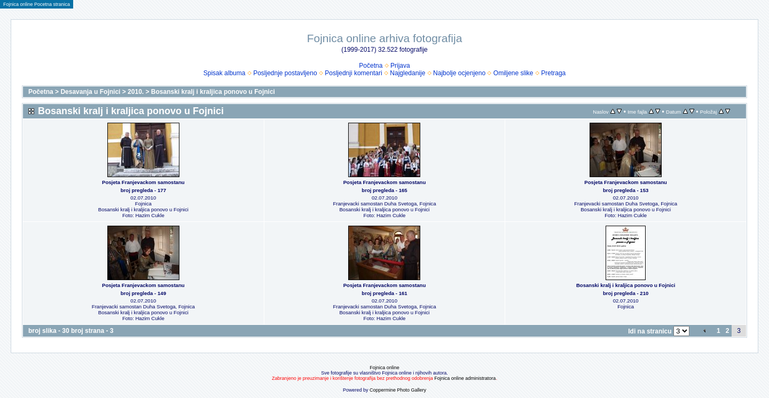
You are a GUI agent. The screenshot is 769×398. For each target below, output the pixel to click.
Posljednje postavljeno (285, 73)
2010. (136, 91)
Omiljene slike (513, 73)
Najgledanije (407, 73)
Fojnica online (384, 367)
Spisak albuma (224, 73)
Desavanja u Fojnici (90, 91)
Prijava (400, 65)
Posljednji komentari (353, 73)
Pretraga (553, 73)
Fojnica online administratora (465, 378)
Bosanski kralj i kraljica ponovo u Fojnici (213, 91)
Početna (370, 65)
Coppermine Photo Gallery (398, 390)
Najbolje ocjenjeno (459, 73)
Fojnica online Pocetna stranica (36, 4)
